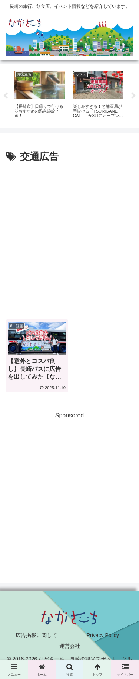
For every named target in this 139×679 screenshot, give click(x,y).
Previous (5, 96)
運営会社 (69, 646)
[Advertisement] (69, 238)
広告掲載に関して (36, 635)
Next (133, 96)
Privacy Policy (103, 635)
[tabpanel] (40, 95)
